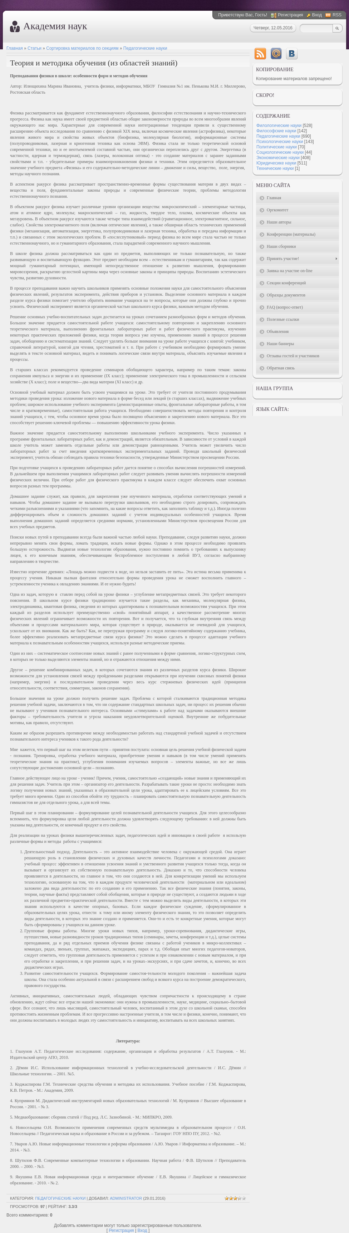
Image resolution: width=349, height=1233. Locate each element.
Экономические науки (278, 157)
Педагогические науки (145, 48)
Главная (14, 48)
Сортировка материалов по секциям (82, 48)
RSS (337, 15)
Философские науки (276, 130)
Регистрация (290, 15)
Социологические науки (280, 152)
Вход (317, 15)
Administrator (126, 1198)
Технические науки (275, 168)
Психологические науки (279, 141)
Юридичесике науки (276, 163)
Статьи (34, 48)
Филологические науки (278, 125)
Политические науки (276, 146)
